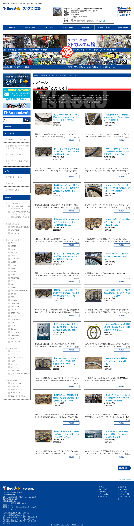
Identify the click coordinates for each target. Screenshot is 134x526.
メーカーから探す (14, 240)
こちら (103, 21)
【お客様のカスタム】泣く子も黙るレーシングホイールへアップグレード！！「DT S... (66, 117)
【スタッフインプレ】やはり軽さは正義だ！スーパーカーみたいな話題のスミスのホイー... (66, 256)
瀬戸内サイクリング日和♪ (17, 139)
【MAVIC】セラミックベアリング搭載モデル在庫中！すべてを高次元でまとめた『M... (117, 151)
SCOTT (13, 316)
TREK (13, 326)
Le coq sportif (15, 319)
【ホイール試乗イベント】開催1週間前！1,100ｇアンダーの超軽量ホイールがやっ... (117, 327)
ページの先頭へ (126, 479)
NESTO (13, 246)
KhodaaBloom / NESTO (19, 291)
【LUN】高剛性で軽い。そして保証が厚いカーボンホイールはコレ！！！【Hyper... (117, 293)
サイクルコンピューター (19, 351)
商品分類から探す (14, 224)
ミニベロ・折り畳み (18, 396)
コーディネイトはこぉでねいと (18, 162)
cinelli (13, 249)
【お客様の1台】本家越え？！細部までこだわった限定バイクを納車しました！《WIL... (66, 398)
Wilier (13, 243)
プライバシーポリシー (124, 498)
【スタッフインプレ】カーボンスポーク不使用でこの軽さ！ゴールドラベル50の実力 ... (117, 188)
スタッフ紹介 (67, 27)
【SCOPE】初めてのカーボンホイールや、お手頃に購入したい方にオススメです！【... (66, 361)
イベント (8, 171)
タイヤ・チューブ (17, 358)
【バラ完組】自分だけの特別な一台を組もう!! (20, 207)
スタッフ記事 (9, 133)
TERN (13, 297)
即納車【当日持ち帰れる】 (20, 227)
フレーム (14, 364)
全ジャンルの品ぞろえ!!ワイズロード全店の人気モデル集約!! (25, 50)
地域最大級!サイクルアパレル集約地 (16, 67)
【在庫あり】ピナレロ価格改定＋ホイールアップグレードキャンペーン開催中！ (117, 117)
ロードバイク (15, 386)
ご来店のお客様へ (14, 190)
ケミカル (14, 354)
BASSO (13, 284)
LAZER (13, 262)
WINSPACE (15, 278)
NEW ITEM (15, 230)
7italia (13, 323)
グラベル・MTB (16, 383)
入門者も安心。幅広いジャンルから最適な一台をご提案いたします (92, 67)
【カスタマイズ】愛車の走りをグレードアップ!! (20, 213)
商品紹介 (71, 140)
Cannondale (15, 335)
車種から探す (13, 380)
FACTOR (14, 252)
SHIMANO (14, 300)
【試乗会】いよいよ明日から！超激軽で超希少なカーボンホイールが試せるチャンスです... (66, 293)
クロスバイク (15, 393)
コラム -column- (14, 203)
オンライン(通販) (124, 494)
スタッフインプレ (14, 154)
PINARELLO (15, 342)
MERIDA (8, 126)
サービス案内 (104, 27)
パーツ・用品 (15, 370)
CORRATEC (15, 259)
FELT (12, 281)
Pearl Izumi (15, 307)
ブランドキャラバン (15, 177)
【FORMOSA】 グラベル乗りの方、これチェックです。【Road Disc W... (117, 222)
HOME (12, 27)
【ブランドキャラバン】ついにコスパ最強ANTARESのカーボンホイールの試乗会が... (117, 398)
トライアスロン (16, 390)
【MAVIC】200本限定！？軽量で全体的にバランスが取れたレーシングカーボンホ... (66, 434)
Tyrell (13, 256)
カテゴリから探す (61, 75)
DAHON (13, 294)
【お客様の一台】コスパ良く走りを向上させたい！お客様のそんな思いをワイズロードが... (66, 188)
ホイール (14, 367)
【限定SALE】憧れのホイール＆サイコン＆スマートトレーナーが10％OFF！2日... (66, 222)
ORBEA (13, 265)
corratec (13, 272)
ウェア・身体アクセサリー (20, 374)
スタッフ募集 (122, 27)
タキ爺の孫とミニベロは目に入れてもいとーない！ (18, 147)
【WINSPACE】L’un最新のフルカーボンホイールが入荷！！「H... (117, 361)
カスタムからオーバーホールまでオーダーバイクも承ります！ (95, 50)
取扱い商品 (48, 27)
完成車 (13, 361)
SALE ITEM (15, 233)
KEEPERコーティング (21, 217)
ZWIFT (10, 183)
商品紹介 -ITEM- (47, 75)
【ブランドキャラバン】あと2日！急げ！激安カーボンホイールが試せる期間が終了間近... (66, 327)
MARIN (13, 288)
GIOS (13, 268)
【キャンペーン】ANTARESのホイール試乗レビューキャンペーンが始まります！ (117, 434)
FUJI (12, 339)
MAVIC (13, 310)
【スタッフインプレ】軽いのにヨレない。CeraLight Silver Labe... (117, 256)
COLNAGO (15, 332)
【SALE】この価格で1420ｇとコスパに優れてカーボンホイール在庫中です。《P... (66, 151)
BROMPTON (15, 313)
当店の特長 (30, 27)
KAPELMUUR (16, 303)
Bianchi (13, 329)
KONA (13, 275)
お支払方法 (103, 496)
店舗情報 (85, 27)
